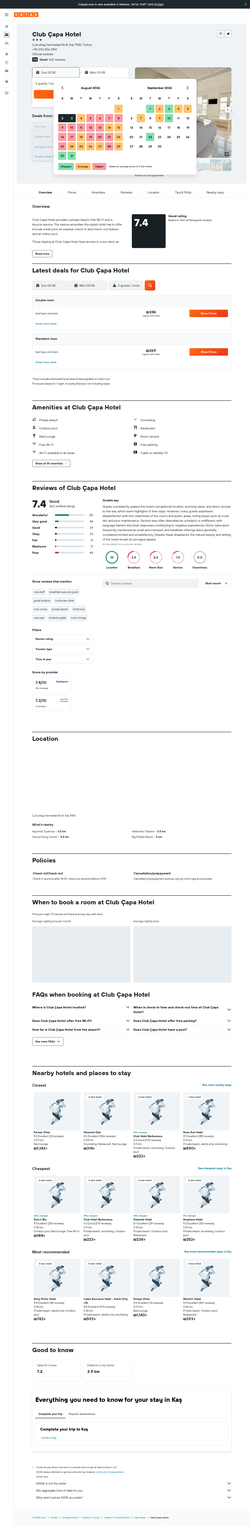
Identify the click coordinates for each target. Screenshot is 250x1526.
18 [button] (81, 137)
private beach (60, 609)
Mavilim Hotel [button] (192, 1299)
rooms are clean (64, 600)
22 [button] (118, 137)
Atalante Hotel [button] (142, 1219)
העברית (158, 4)
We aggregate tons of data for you (133, 1490)
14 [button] (109, 127)
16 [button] (62, 137)
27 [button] (100, 146)
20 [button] (100, 137)
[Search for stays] (7, 35)
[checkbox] (51, 685)
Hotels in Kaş (48, 1438)
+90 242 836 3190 (44, 49)
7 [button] (109, 118)
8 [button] (119, 118)
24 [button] (71, 146)
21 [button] (109, 137)
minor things (78, 618)
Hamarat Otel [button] (92, 1132)
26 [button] (90, 146)
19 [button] (90, 137)
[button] (245, 4)
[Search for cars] (7, 43)
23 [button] (62, 146)
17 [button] (71, 137)
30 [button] (62, 156)
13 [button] (99, 127)
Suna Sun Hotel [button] (193, 1132)
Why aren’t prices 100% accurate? (133, 1497)
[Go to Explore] (7, 54)
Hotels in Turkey (90, 1517)
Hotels (54, 1517)
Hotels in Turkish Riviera (117, 1517)
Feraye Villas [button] (42, 1132)
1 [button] (118, 109)
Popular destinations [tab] (82, 1414)
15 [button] (118, 127)
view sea (39, 618)
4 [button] (81, 118)
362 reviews (57, 59)
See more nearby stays (216, 1085)
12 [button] (90, 127)
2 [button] (62, 118)
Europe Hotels (70, 1517)
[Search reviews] (154, 583)
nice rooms (40, 609)
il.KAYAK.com (39, 1517)
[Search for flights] (7, 27)
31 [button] (71, 156)
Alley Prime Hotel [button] (45, 1299)
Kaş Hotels (140, 1517)
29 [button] (118, 146)
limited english (57, 618)
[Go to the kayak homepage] (26, 14)
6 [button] (100, 118)
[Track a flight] (7, 62)
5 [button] (90, 118)
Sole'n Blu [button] (40, 1219)
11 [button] (81, 127)
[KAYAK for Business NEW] (7, 71)
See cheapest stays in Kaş (214, 1168)
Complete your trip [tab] (50, 1414)
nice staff (39, 592)
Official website (42, 54)
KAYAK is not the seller (133, 1483)
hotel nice (79, 609)
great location (42, 600)
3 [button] (72, 118)
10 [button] (71, 127)
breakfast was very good (63, 592)
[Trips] (7, 82)
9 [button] (62, 127)
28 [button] (109, 146)
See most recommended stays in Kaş (207, 1251)
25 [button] (81, 146)
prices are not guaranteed (109, 1471)
